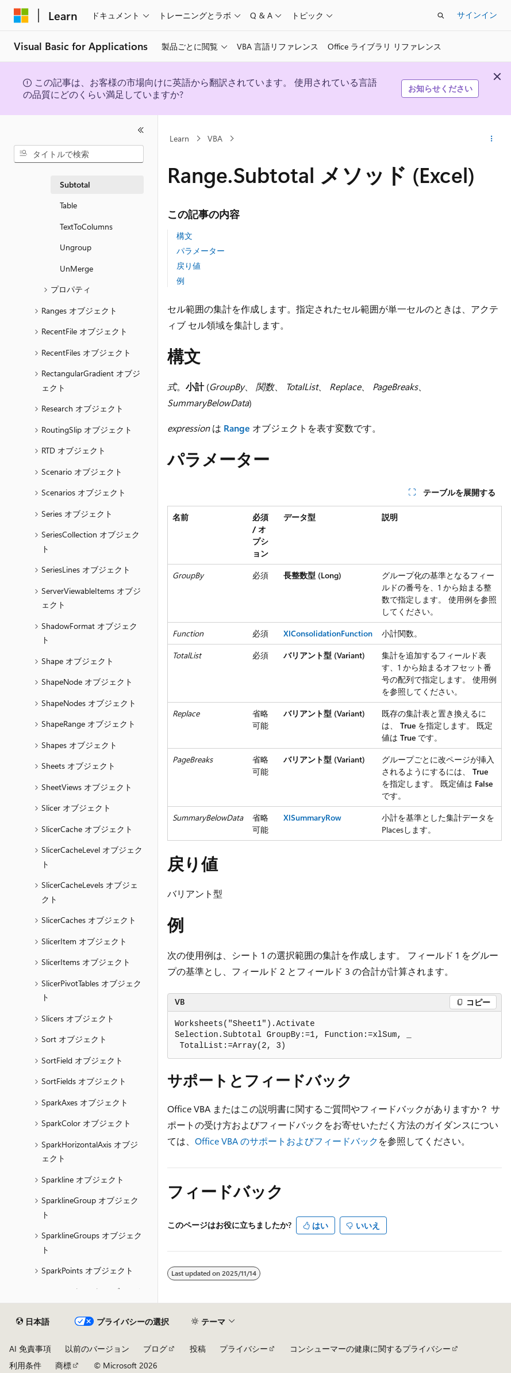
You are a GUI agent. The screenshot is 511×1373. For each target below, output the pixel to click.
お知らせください (440, 88)
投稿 (198, 1348)
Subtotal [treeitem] (75, 184)
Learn (179, 138)
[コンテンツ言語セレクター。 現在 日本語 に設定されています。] (32, 1322)
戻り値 (188, 265)
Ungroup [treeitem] (75, 247)
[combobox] (79, 154)
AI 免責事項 (30, 1348)
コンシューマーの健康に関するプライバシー (370, 1348)
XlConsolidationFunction (327, 633)
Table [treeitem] (68, 205)
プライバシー (244, 1348)
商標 (63, 1365)
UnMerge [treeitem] (76, 268)
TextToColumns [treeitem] (86, 226)
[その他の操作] (492, 138)
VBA (215, 138)
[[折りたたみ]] (141, 130)
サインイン (477, 14)
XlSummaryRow (312, 817)
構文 (184, 235)
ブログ (155, 1348)
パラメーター (200, 250)
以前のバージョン (97, 1348)
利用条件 (25, 1365)
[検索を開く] (440, 15)
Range (237, 428)
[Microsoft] (21, 15)
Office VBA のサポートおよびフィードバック (286, 1141)
